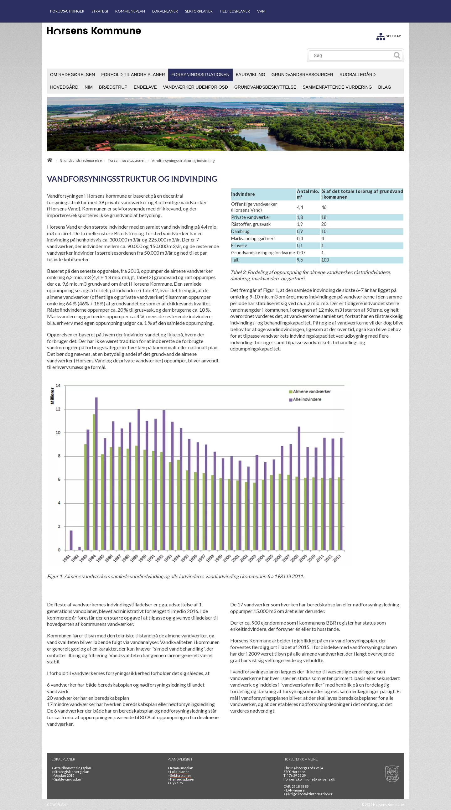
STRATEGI (99, 11)
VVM (261, 11)
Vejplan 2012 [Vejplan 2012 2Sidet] (63, 775)
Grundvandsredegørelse (81, 160)
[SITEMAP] (388, 36)
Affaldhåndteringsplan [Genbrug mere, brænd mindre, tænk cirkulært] (71, 768)
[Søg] (350, 55)
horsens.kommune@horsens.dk (309, 779)
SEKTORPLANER (199, 11)
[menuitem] (72, 75)
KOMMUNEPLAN (130, 11)
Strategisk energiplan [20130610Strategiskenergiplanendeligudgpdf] (70, 772)
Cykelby (175, 783)
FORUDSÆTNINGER (67, 11)
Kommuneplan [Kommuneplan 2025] (180, 768)
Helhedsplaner (181, 779)
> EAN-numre (294, 790)
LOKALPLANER (165, 11)
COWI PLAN (56, 804)
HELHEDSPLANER (235, 11)
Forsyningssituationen (127, 160)
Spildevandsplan (66, 779)
